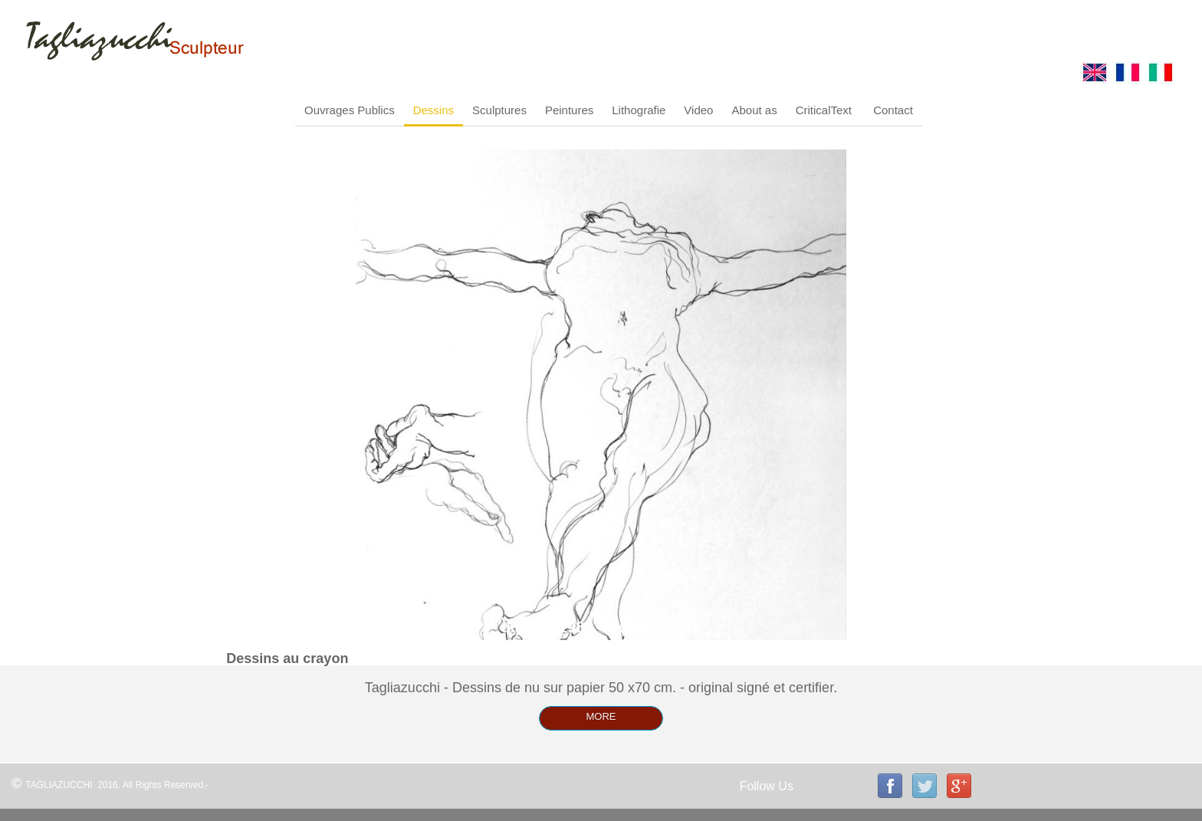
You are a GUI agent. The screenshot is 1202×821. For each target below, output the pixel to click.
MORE (601, 716)
